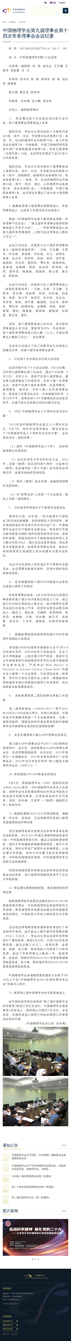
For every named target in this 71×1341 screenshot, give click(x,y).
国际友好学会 (8, 1325)
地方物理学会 (8, 1321)
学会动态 (22, 22)
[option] (35, 1237)
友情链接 (7, 1316)
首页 (4, 22)
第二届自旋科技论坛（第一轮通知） (31, 1197)
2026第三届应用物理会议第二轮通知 (31, 1176)
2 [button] (35, 1259)
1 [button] (32, 1259)
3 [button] (38, 1259)
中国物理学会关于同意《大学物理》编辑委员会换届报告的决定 (39, 1157)
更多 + (64, 1145)
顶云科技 (14, 1334)
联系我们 (7, 1288)
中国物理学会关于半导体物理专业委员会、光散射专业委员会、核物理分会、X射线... (39, 1167)
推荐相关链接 (8, 1329)
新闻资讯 (12, 22)
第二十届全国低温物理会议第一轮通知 (33, 1187)
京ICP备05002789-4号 (11, 1304)
